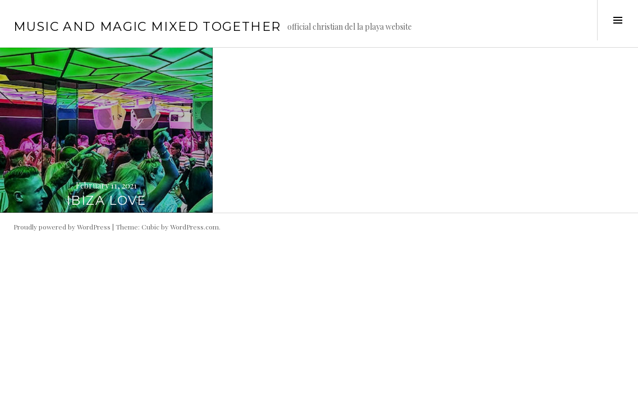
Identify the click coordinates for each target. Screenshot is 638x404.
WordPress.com (194, 226)
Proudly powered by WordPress (62, 226)
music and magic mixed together (147, 26)
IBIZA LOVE (106, 200)
